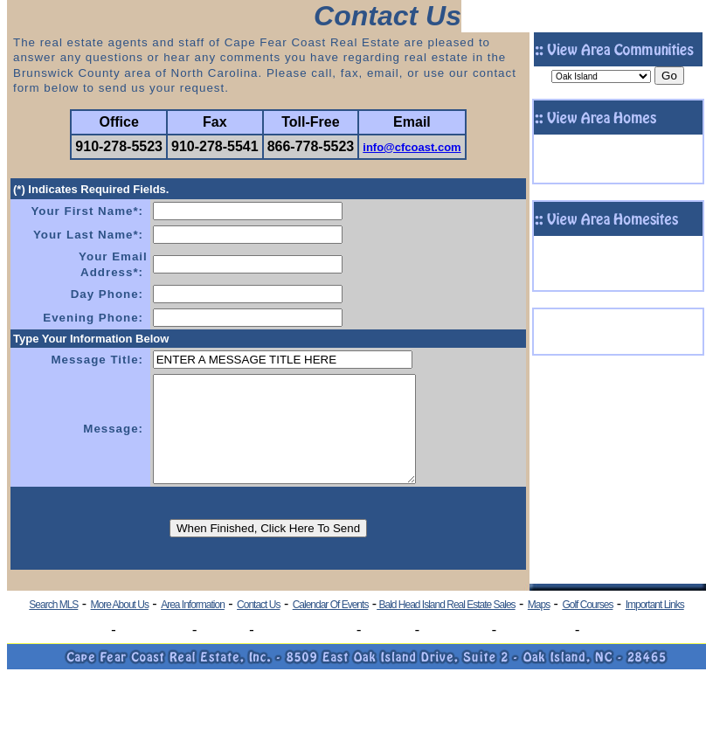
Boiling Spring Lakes (305, 652)
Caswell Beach (154, 652)
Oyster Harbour (535, 652)
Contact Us (258, 626)
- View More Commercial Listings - (617, 349)
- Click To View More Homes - (617, 178)
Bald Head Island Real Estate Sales (446, 626)
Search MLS (53, 626)
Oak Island (82, 652)
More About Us (120, 626)
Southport (223, 652)
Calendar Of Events (331, 626)
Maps (539, 626)
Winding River (455, 652)
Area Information (193, 626)
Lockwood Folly (619, 652)
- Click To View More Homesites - (618, 285)
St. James (387, 652)
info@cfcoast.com (411, 147)
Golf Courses (587, 626)
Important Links (655, 626)
